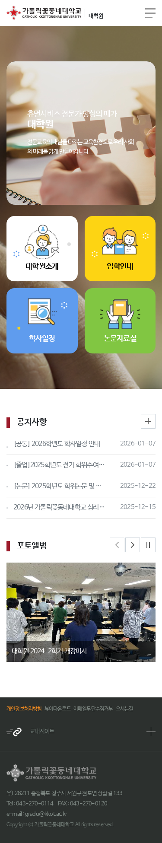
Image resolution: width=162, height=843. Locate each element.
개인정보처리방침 (24, 709)
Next (132, 545)
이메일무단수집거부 (93, 709)
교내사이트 (30, 732)
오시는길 (124, 709)
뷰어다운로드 (57, 709)
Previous (117, 545)
